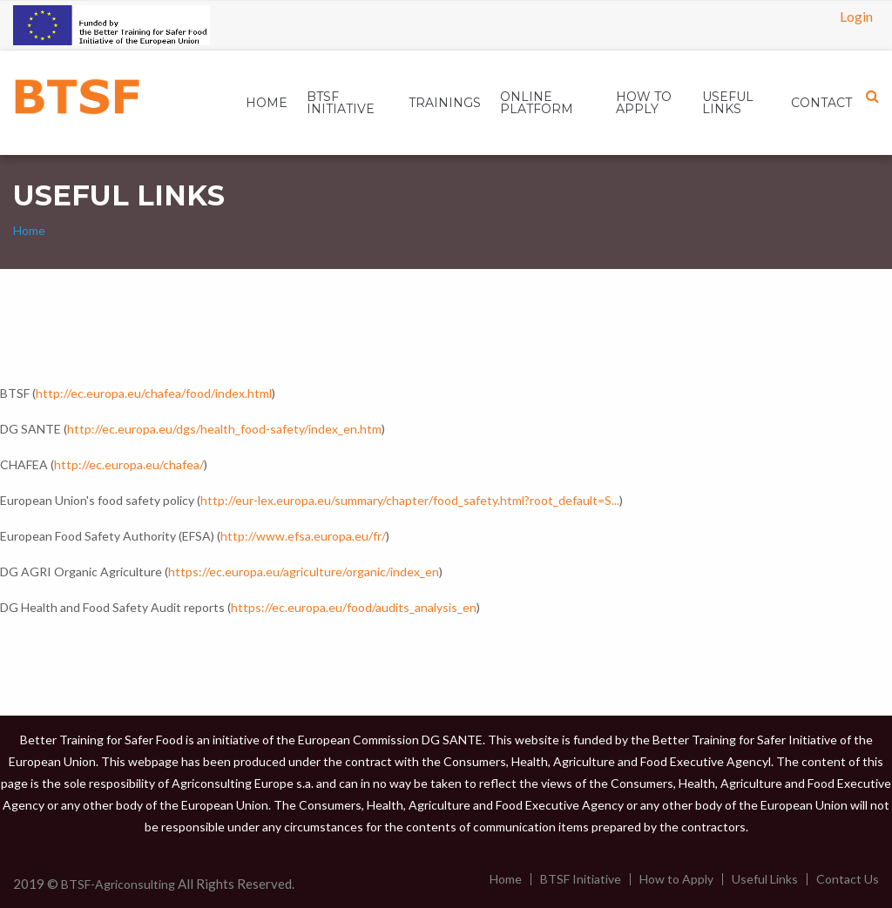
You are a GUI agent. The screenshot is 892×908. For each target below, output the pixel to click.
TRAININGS (445, 103)
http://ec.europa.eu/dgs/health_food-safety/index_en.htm (224, 428)
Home (266, 103)
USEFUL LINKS (727, 103)
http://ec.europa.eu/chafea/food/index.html (154, 393)
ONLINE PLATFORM (536, 103)
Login (856, 16)
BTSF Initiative (580, 879)
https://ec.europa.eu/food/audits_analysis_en (353, 607)
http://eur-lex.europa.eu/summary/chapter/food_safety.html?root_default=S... (409, 500)
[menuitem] (266, 102)
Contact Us (847, 879)
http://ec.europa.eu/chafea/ (129, 464)
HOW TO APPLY (644, 103)
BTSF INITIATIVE (341, 103)
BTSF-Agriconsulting (118, 884)
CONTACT (821, 103)
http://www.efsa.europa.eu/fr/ (303, 535)
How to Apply (676, 879)
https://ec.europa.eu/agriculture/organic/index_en (303, 571)
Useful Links (765, 879)
